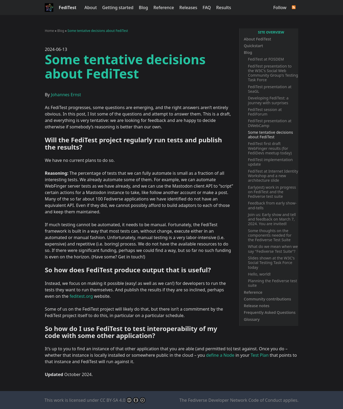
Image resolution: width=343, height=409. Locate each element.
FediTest (67, 7)
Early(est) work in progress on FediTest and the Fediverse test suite (272, 192)
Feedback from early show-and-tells (272, 205)
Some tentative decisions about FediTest (270, 134)
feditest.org (81, 296)
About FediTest (257, 39)
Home (49, 30)
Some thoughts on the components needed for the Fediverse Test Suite (270, 235)
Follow (279, 7)
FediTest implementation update (270, 162)
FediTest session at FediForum (265, 112)
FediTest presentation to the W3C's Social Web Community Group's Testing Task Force (273, 73)
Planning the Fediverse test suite (272, 283)
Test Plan (260, 355)
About (90, 7)
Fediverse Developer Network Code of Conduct (235, 400)
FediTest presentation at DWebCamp (269, 123)
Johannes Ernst (66, 95)
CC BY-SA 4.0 (122, 400)
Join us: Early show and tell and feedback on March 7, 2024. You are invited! (272, 219)
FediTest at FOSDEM (266, 59)
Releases (188, 7)
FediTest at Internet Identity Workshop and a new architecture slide (273, 176)
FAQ (207, 7)
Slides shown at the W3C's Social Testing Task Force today (271, 262)
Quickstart (253, 45)
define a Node (220, 355)
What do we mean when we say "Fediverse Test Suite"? (273, 249)
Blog (143, 7)
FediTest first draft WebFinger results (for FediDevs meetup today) (270, 148)
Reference (163, 7)
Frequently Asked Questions (270, 312)
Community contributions (267, 299)
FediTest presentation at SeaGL (269, 89)
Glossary (252, 319)
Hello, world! (259, 274)
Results (223, 7)
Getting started (117, 7)
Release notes (256, 305)
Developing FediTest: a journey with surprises (268, 100)
